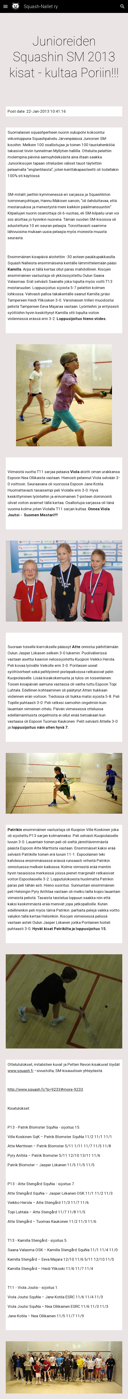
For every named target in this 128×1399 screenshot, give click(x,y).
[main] (64, 56)
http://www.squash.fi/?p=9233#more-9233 (45, 1089)
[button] (5, 6)
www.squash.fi (20, 1070)
